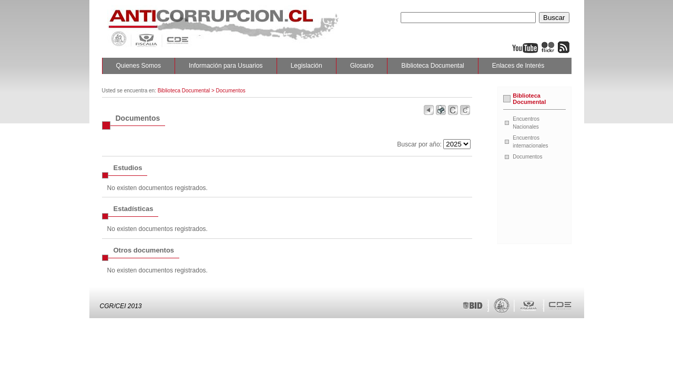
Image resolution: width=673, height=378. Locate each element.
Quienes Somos (138, 65)
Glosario (362, 65)
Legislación (306, 65)
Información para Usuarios (226, 65)
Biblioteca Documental (432, 65)
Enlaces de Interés (518, 65)
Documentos (527, 157)
